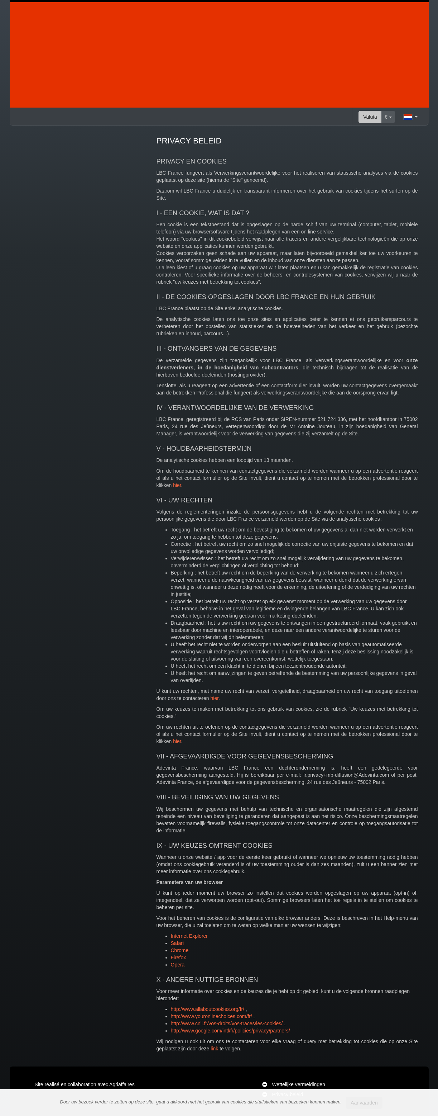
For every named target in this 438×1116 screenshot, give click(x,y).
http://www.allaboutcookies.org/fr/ (207, 1009)
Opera (178, 965)
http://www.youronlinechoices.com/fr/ (211, 1016)
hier (177, 485)
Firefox (178, 957)
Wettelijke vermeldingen (298, 1084)
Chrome (180, 950)
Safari (177, 943)
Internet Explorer (189, 936)
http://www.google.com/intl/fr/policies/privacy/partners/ (230, 1031)
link (214, 1048)
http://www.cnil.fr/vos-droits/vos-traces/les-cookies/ (227, 1023)
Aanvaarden (364, 1103)
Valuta (370, 117)
